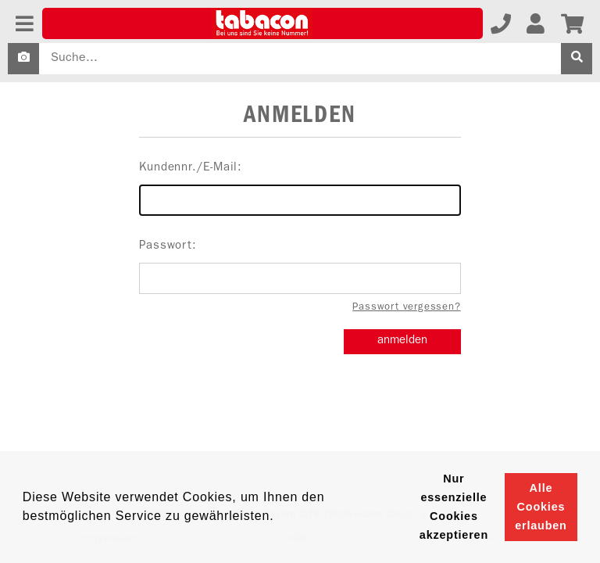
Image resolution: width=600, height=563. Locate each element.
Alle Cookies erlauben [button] (540, 507)
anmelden (402, 341)
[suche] (576, 58)
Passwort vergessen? (406, 308)
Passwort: (299, 267)
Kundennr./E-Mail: (299, 189)
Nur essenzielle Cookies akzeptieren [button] (454, 506)
